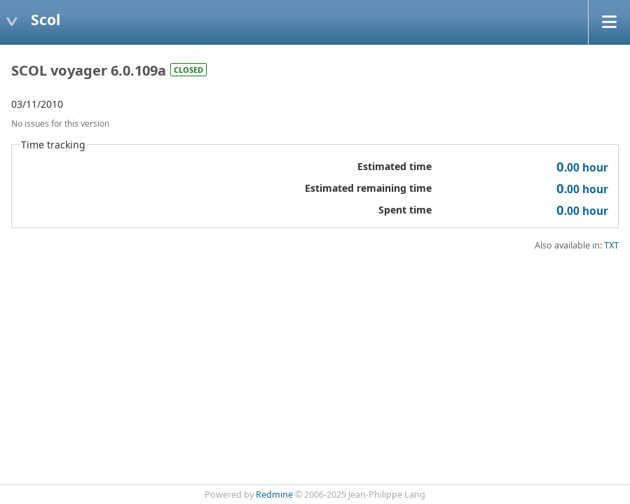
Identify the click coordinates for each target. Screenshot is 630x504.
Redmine (274, 494)
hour (582, 167)
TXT (611, 245)
